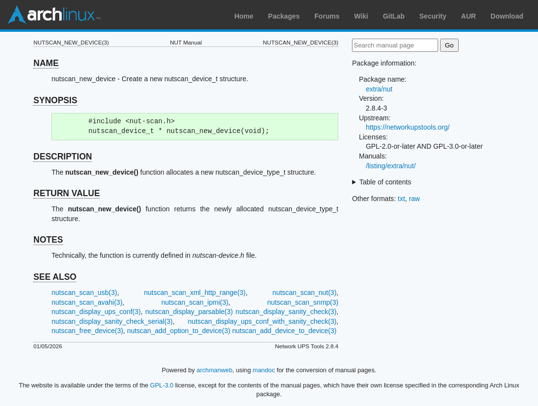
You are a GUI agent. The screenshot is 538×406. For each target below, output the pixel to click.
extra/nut (379, 89)
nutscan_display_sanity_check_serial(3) (111, 321)
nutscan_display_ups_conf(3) (95, 312)
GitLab (393, 16)
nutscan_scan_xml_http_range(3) (195, 292)
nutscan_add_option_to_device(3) (178, 331)
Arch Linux (53, 14)
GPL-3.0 (162, 385)
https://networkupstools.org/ (407, 127)
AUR (468, 16)
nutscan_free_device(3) (87, 331)
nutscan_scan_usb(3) (84, 292)
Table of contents (385, 182)
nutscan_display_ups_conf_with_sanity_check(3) (262, 321)
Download (507, 16)
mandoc (264, 370)
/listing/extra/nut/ (391, 166)
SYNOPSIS (55, 100)
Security (433, 16)
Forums (326, 16)
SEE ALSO (54, 277)
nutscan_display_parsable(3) (189, 312)
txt (401, 199)
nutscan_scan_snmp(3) (303, 302)
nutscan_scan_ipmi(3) (194, 302)
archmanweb (215, 370)
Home (244, 16)
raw (414, 199)
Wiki (361, 16)
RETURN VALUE (66, 193)
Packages (284, 16)
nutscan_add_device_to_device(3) (284, 331)
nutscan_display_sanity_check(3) (285, 312)
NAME (46, 63)
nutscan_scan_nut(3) (305, 292)
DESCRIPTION (62, 156)
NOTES (48, 240)
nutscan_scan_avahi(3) (86, 302)
